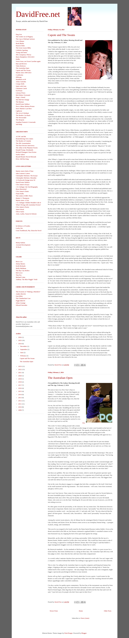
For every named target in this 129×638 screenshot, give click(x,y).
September (23, 349)
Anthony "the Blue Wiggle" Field (26, 279)
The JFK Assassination (23, 143)
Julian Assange (21, 303)
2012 (20, 401)
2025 (20, 340)
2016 (20, 388)
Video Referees (21, 66)
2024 (20, 344)
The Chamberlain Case (23, 298)
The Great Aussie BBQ (23, 48)
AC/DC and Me (21, 136)
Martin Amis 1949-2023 (23, 73)
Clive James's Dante (22, 191)
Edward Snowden (21, 305)
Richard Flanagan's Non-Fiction (26, 152)
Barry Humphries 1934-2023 (25, 57)
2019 (20, 379)
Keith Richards (21, 266)
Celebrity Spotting (22, 50)
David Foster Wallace (23, 104)
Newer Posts (54, 611)
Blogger (83, 633)
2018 (20, 382)
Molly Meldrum (21, 268)
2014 (20, 394)
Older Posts (107, 611)
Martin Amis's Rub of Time (24, 171)
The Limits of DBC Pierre (24, 196)
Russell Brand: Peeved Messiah (26, 157)
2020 (20, 376)
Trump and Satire (21, 52)
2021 (20, 372)
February (23, 356)
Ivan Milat (19, 296)
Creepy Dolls (20, 84)
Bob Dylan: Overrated (23, 95)
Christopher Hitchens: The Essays (27, 176)
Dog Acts (19, 34)
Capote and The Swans (61, 35)
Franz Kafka (20, 194)
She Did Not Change (22, 100)
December (23, 346)
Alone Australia (21, 82)
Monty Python (20, 243)
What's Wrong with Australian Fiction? (28, 205)
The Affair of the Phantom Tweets (27, 148)
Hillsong (18, 77)
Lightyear (19, 111)
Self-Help (19, 124)
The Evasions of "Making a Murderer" (28, 292)
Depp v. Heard (20, 97)
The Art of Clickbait (22, 113)
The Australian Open (60, 377)
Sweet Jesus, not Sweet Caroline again (28, 61)
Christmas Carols (21, 88)
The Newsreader (21, 118)
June (22, 352)
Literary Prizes (20, 93)
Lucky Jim (19, 228)
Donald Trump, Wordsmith (24, 150)
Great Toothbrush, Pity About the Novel (29, 230)
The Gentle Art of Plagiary (24, 37)
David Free (58, 365)
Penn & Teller (20, 46)
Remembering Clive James (24, 139)
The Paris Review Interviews (25, 145)
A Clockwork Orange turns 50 (25, 180)
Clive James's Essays (22, 184)
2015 (20, 391)
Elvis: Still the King (22, 159)
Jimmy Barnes (20, 264)
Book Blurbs (20, 43)
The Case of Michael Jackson (25, 39)
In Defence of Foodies (23, 226)
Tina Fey (19, 275)
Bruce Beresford (21, 189)
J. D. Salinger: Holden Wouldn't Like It (28, 203)
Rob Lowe (19, 273)
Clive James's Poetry (22, 207)
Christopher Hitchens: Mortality (26, 178)
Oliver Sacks (20, 212)
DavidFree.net (38, 14)
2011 (20, 404)
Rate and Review (21, 64)
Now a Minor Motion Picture (25, 106)
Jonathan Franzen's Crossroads (26, 122)
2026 (20, 337)
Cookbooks (19, 75)
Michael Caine (20, 277)
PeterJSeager (68, 633)
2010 (20, 407)
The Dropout (20, 120)
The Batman (20, 102)
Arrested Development (23, 245)
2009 (20, 410)
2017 (20, 385)
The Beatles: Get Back (23, 115)
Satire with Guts (21, 86)
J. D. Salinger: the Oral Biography (27, 187)
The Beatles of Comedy (23, 141)
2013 (20, 398)
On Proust (19, 91)
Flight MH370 (20, 301)
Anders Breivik (21, 294)
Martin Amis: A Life (22, 200)
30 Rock (18, 247)
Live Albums (20, 41)
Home (81, 611)
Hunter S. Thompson (22, 198)
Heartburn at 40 (21, 79)
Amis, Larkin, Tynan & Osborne (26, 214)
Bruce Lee (19, 261)
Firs (97, 403)
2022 (20, 369)
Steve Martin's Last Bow (24, 108)
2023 (20, 366)
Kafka (18, 59)
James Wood (20, 209)
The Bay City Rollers (23, 270)
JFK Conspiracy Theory (23, 55)
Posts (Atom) (85, 618)
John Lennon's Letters (23, 173)
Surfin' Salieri (20, 154)
